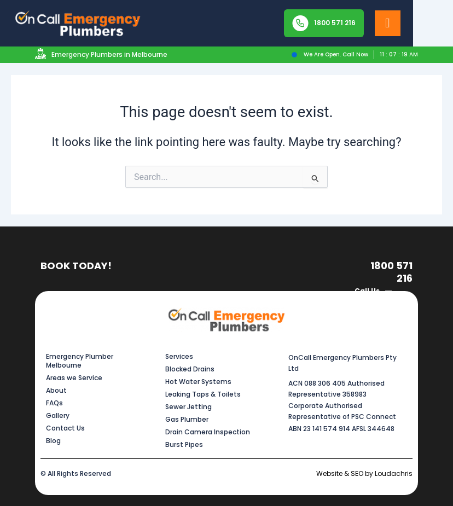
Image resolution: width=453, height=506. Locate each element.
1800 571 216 (391, 272)
